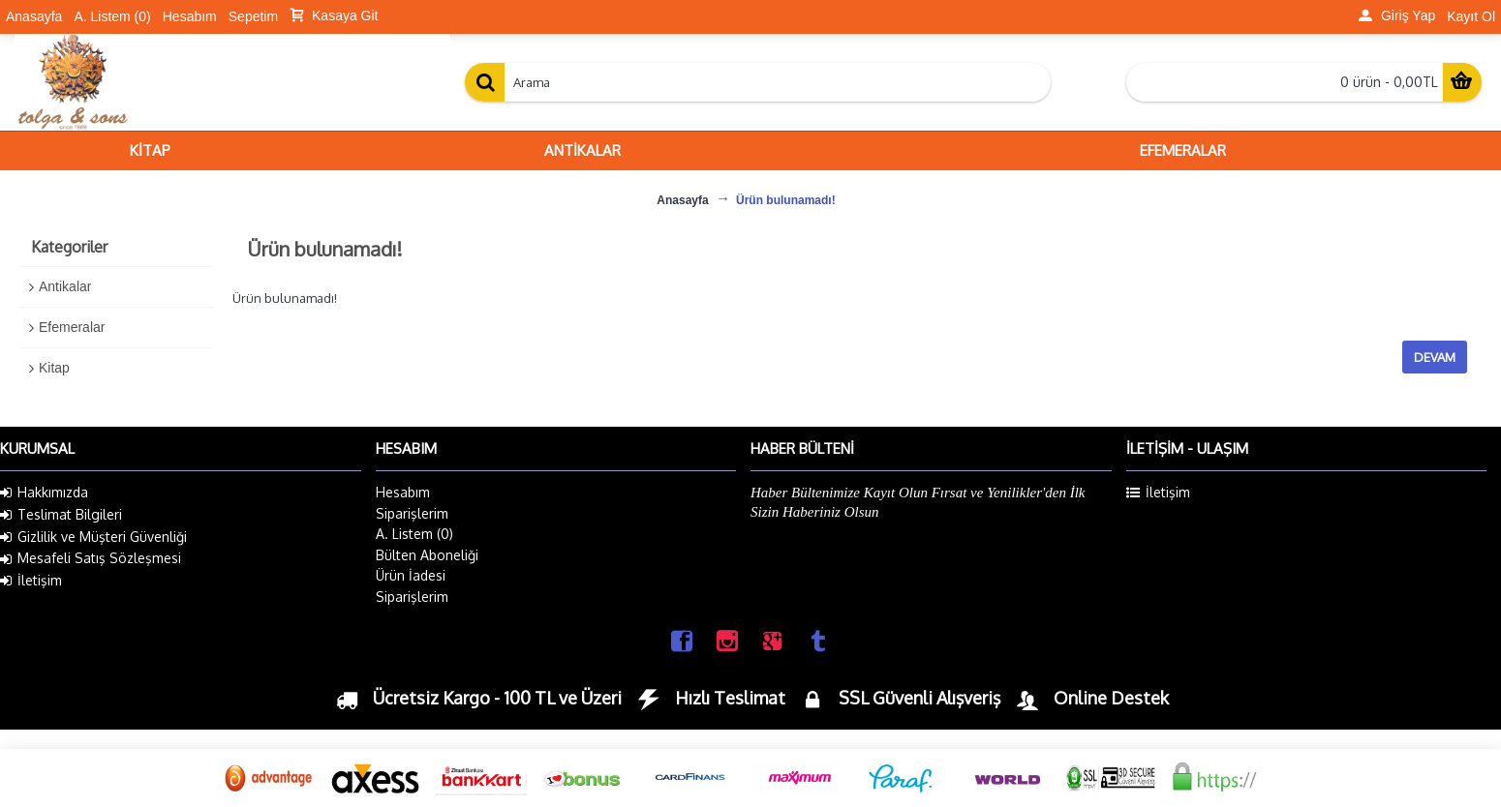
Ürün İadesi (410, 575)
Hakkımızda (44, 492)
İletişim (31, 580)
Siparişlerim (412, 513)
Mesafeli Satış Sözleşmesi (90, 558)
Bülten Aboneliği (427, 555)
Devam (1434, 357)
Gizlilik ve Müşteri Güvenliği (93, 537)
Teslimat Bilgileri (61, 514)
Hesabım (403, 492)
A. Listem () (414, 533)
